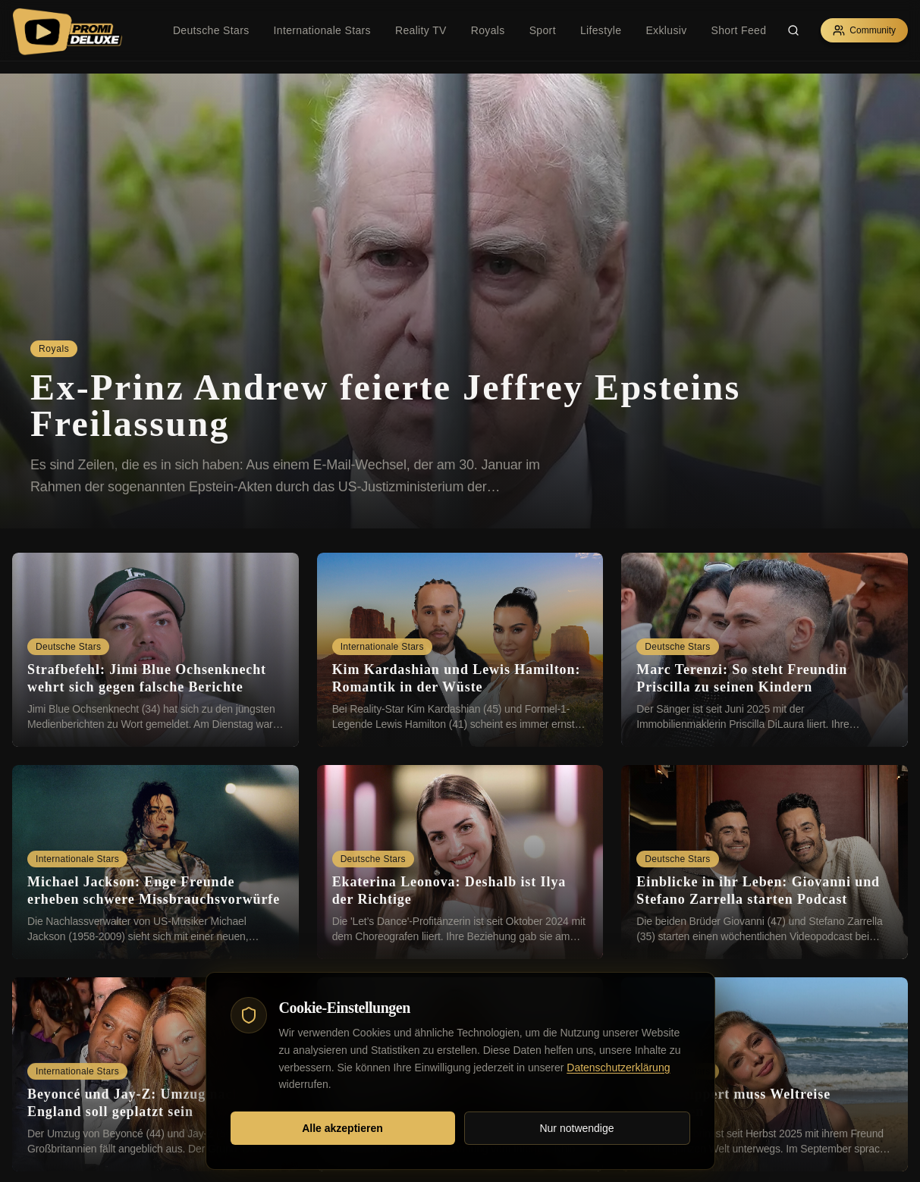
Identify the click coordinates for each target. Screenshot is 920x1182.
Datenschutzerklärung (618, 1067)
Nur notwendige (576, 1128)
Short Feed (739, 30)
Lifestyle (601, 30)
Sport (542, 30)
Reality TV (421, 30)
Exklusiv (665, 30)
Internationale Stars (322, 30)
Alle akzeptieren (342, 1128)
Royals (488, 30)
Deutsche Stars (211, 30)
